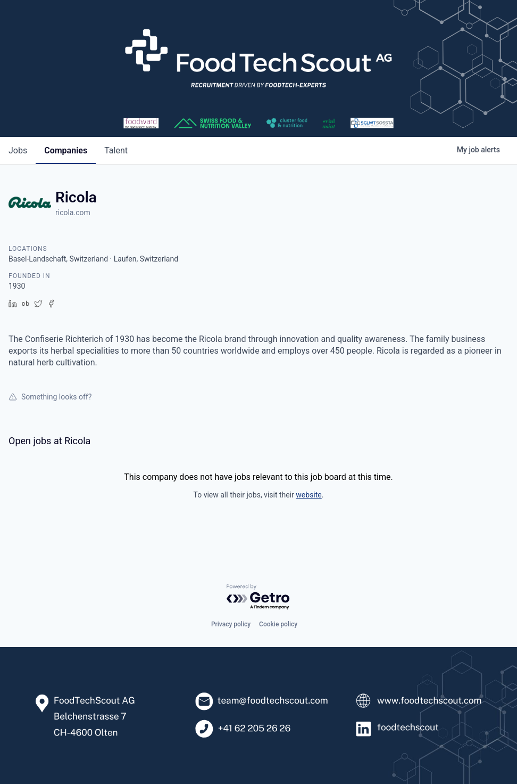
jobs (18, 150)
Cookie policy (278, 624)
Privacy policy (231, 624)
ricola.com (72, 212)
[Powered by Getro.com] (258, 597)
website (308, 495)
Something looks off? (50, 397)
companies (65, 150)
